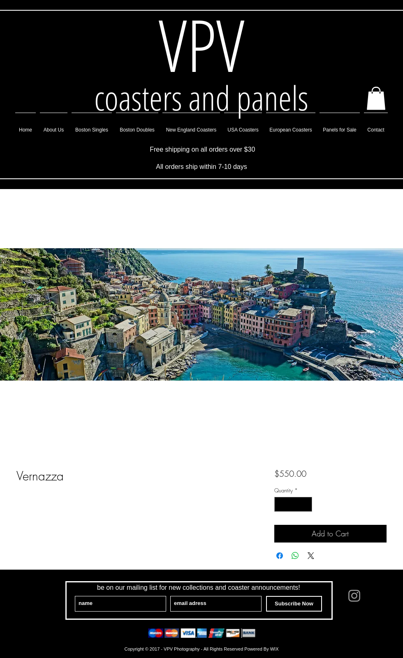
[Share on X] (311, 556)
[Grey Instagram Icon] (354, 596)
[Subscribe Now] (294, 604)
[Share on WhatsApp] (295, 556)
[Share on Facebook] (280, 556)
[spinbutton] (293, 504)
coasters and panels (201, 97)
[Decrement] (280, 504)
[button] (376, 98)
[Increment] (306, 504)
